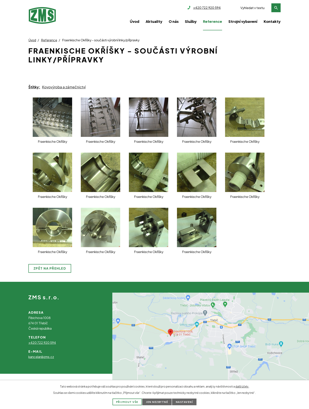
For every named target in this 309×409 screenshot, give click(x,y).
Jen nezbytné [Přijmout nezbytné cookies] (157, 401)
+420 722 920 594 (42, 342)
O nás (174, 21)
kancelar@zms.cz (41, 357)
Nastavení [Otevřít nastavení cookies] (184, 401)
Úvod (134, 21)
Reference (212, 21)
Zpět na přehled (50, 268)
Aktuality (154, 21)
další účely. (242, 386)
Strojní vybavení (242, 21)
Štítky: (34, 87)
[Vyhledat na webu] (259, 7)
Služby (191, 21)
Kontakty (272, 21)
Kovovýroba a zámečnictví (64, 87)
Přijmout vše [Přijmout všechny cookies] (127, 401)
